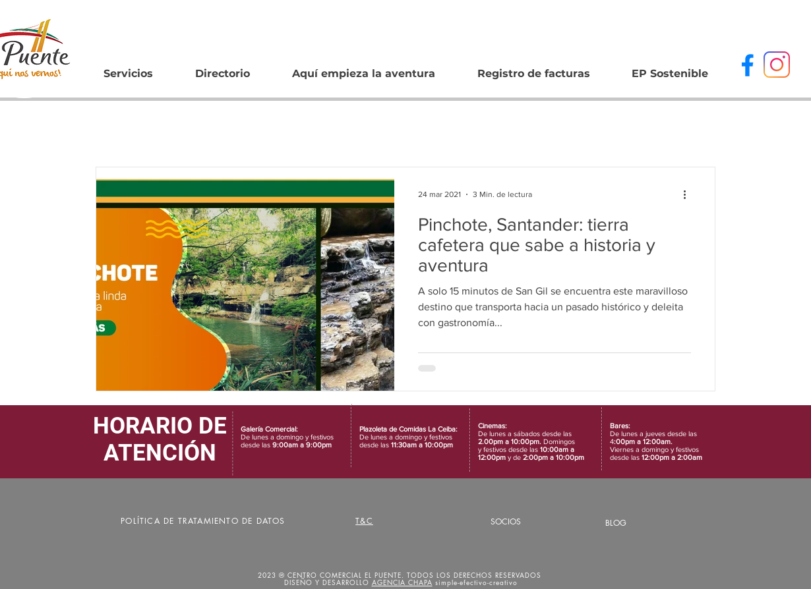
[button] (222, 68)
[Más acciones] (689, 194)
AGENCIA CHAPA (402, 582)
